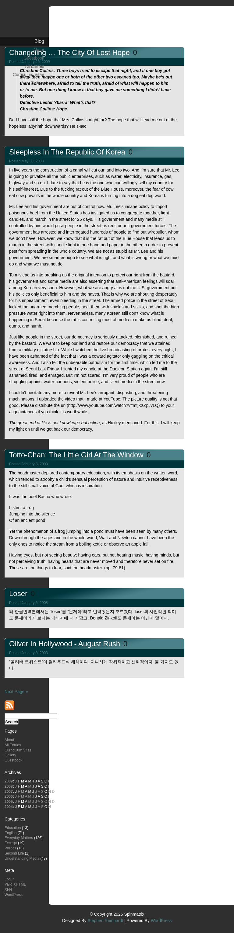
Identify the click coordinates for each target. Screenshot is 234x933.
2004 (9, 807)
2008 (9, 786)
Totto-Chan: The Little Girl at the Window (77, 455)
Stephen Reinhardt (105, 920)
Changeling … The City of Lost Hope (70, 52)
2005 (9, 801)
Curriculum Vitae (28, 74)
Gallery (37, 82)
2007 (9, 791)
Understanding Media (22, 858)
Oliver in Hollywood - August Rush (65, 644)
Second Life (14, 853)
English (10, 833)
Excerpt (11, 843)
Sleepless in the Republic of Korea (68, 152)
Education (13, 828)
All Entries (34, 66)
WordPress (14, 895)
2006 (9, 796)
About (38, 49)
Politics (10, 848)
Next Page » (16, 691)
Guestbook (33, 58)
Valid (15, 884)
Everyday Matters (19, 838)
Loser (19, 593)
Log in (10, 879)
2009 (9, 781)
